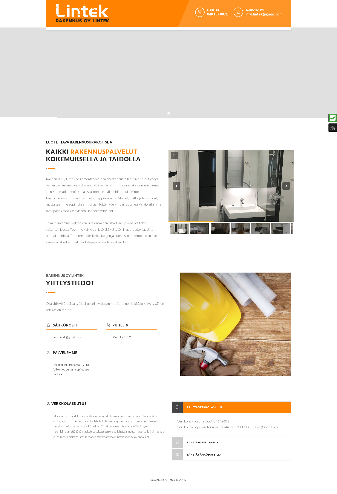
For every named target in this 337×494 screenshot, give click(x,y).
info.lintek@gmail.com (263, 14)
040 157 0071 (217, 14)
